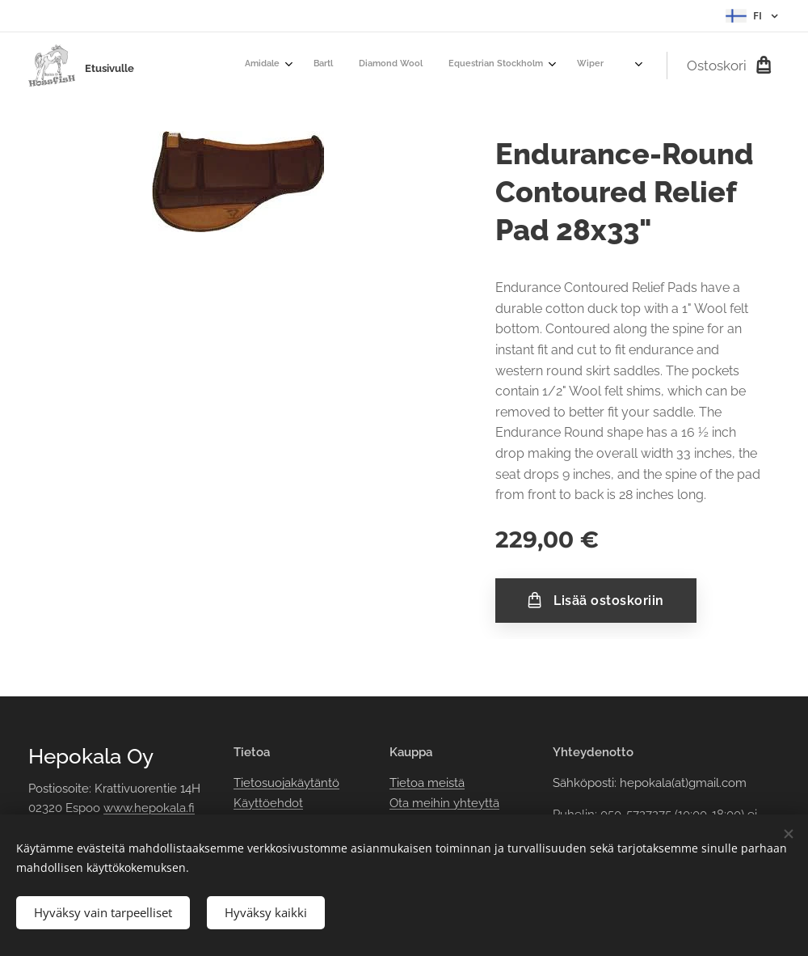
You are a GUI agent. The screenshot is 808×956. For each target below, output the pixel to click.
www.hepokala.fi (149, 808)
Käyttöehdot (268, 802)
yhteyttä (474, 802)
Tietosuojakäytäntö (286, 783)
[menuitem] (423, 65)
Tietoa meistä (427, 783)
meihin (431, 802)
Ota (400, 802)
